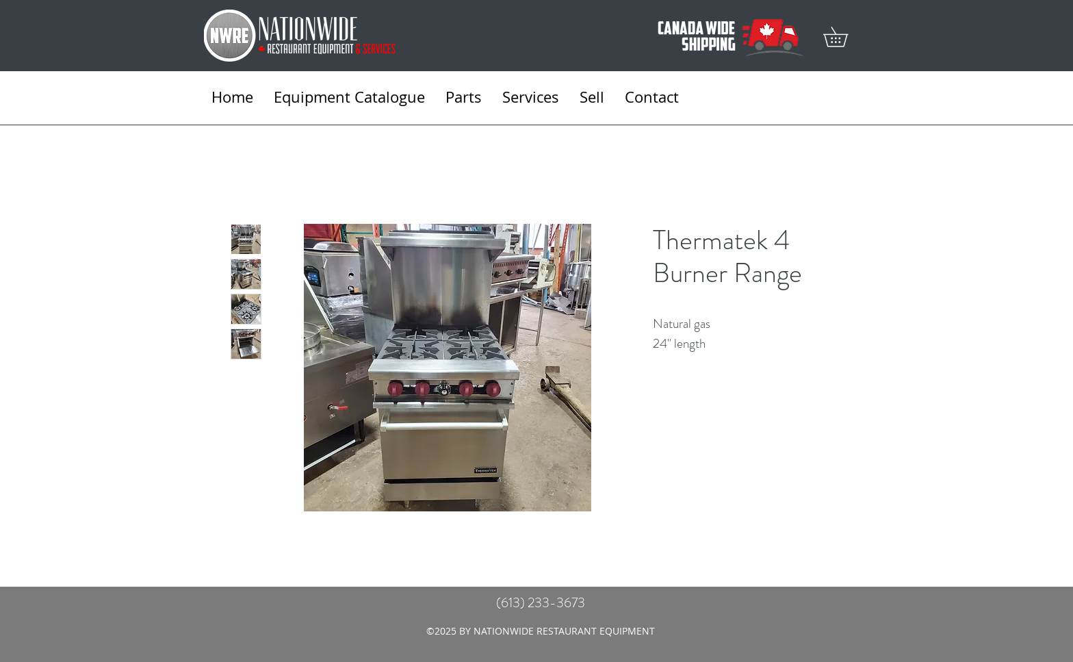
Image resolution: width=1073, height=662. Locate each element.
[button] (845, 37)
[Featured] (448, 367)
